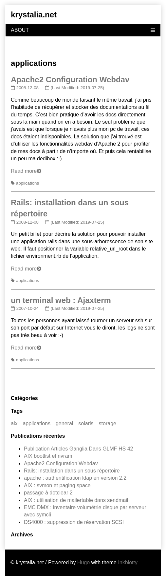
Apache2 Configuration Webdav (70, 79)
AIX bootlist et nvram (48, 456)
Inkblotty (128, 562)
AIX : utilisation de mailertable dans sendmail (76, 500)
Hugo (83, 562)
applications (27, 183)
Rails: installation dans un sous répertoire (72, 470)
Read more (24, 171)
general (64, 423)
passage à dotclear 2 (48, 492)
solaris (85, 423)
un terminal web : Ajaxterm (61, 300)
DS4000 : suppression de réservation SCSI (74, 522)
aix (14, 423)
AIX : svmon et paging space (57, 485)
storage (107, 423)
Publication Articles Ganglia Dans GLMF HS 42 (78, 448)
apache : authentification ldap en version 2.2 (75, 478)
